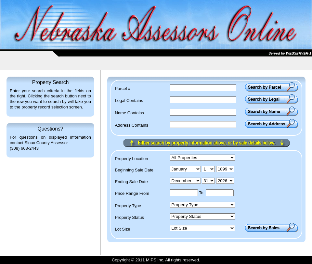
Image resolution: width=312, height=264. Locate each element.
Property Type (128, 206)
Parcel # (123, 88)
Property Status (129, 217)
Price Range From (132, 193)
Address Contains (132, 125)
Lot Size (122, 229)
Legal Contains (129, 100)
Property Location (131, 159)
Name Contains (129, 113)
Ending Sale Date (131, 182)
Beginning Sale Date (134, 170)
